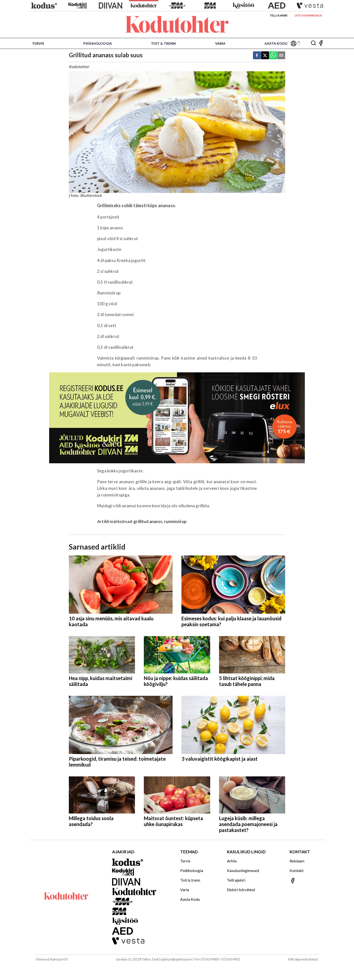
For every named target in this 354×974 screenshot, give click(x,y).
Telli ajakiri (278, 15)
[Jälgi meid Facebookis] (320, 43)
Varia (220, 43)
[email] (281, 55)
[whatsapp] (273, 55)
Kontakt (297, 870)
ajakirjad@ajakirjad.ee (176, 959)
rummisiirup (175, 521)
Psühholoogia (97, 43)
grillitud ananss (147, 521)
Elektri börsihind (241, 889)
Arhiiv (232, 860)
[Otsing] (313, 43)
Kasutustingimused (243, 870)
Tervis (38, 43)
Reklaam (297, 860)
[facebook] (257, 55)
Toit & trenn (163, 43)
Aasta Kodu (276, 43)
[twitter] (265, 55)
